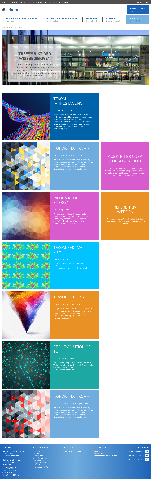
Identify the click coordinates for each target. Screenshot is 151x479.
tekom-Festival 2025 (68, 249)
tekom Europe (7, 2)
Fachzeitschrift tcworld (39, 2)
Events (12, 27)
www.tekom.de (8, 473)
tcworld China (69, 297)
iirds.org (15, 2)
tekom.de (5, 27)
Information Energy (66, 200)
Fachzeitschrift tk (54, 2)
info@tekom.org (8, 470)
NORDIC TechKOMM (71, 148)
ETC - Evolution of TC (71, 349)
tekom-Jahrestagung (68, 101)
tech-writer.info (25, 2)
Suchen (146, 2)
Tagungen (65, 2)
